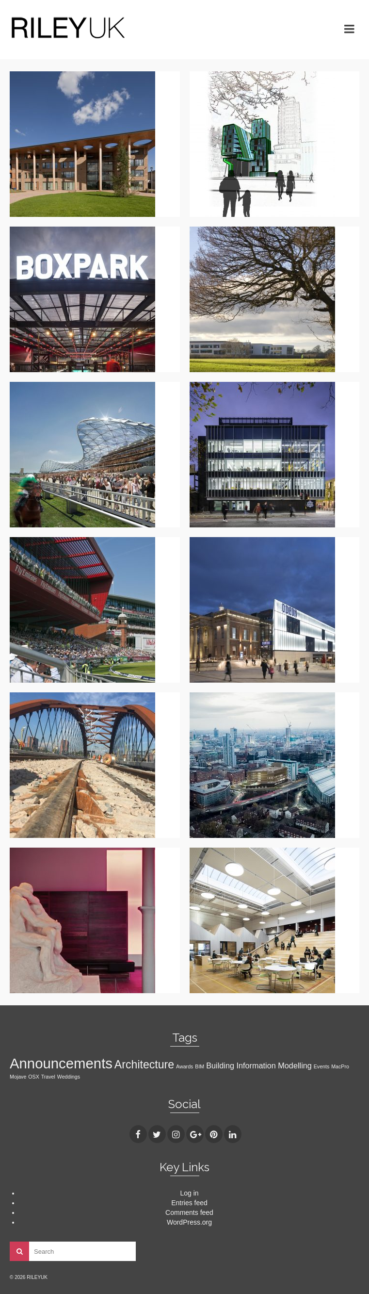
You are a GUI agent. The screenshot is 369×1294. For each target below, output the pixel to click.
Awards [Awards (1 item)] (184, 1066)
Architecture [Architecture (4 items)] (144, 1064)
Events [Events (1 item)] (322, 1066)
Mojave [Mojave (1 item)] (18, 1077)
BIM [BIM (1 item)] (199, 1066)
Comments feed (189, 1212)
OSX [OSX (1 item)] (33, 1077)
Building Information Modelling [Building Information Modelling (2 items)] (259, 1065)
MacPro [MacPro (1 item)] (340, 1066)
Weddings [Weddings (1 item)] (68, 1077)
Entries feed (189, 1203)
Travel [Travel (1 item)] (48, 1077)
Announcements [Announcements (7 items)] (61, 1063)
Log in (189, 1193)
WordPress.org (189, 1222)
